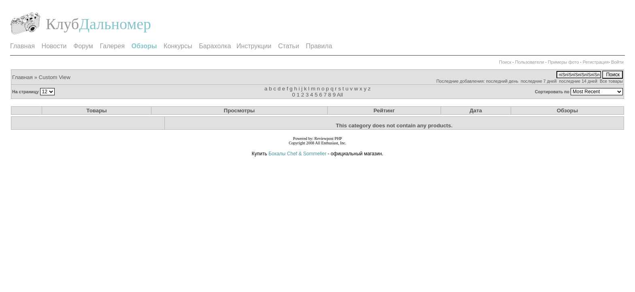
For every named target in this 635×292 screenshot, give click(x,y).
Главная (22, 46)
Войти (617, 62)
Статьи (288, 46)
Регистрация (596, 62)
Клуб (62, 23)
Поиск (505, 62)
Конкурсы (178, 46)
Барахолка (215, 46)
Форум (83, 46)
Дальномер (115, 23)
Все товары (611, 81)
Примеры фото (563, 62)
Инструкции (254, 46)
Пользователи (529, 62)
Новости (54, 46)
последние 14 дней (578, 81)
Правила (319, 46)
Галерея (112, 46)
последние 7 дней (539, 81)
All (340, 95)
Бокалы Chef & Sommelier (298, 154)
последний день (502, 81)
